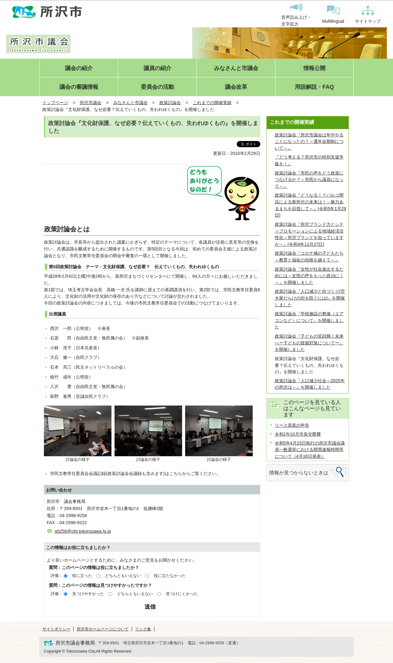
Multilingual (333, 15)
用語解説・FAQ (314, 87)
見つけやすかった (88, 593)
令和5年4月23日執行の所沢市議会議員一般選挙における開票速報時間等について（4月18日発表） (310, 450)
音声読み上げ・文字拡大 (296, 14)
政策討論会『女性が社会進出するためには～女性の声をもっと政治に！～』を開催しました (309, 276)
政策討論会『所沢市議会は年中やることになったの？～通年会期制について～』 (309, 141)
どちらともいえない (123, 575)
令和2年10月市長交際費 (298, 434)
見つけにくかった (182, 593)
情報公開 (314, 68)
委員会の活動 (157, 87)
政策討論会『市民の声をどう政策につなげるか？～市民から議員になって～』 (309, 180)
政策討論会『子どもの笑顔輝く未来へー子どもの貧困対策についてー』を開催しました (309, 343)
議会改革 (236, 87)
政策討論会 (170, 102)
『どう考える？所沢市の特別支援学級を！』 (309, 160)
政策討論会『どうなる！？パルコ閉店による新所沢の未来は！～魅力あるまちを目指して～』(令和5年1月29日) (310, 205)
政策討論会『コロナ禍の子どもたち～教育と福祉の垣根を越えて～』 (309, 256)
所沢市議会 (90, 102)
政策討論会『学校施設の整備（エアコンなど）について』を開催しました (309, 320)
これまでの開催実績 (212, 102)
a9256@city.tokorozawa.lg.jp (83, 531)
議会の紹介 (79, 68)
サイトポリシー (56, 629)
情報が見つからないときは (298, 472)
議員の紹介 (157, 68)
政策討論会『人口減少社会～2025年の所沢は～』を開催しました (310, 384)
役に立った (82, 575)
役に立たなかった (170, 575)
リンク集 (143, 629)
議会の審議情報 (79, 87)
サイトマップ (368, 15)
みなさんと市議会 (236, 68)
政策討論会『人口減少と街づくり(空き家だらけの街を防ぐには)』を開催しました (310, 298)
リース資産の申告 (292, 425)
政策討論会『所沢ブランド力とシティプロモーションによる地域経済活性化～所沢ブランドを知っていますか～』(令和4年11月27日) (309, 234)
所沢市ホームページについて (103, 629)
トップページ (55, 102)
